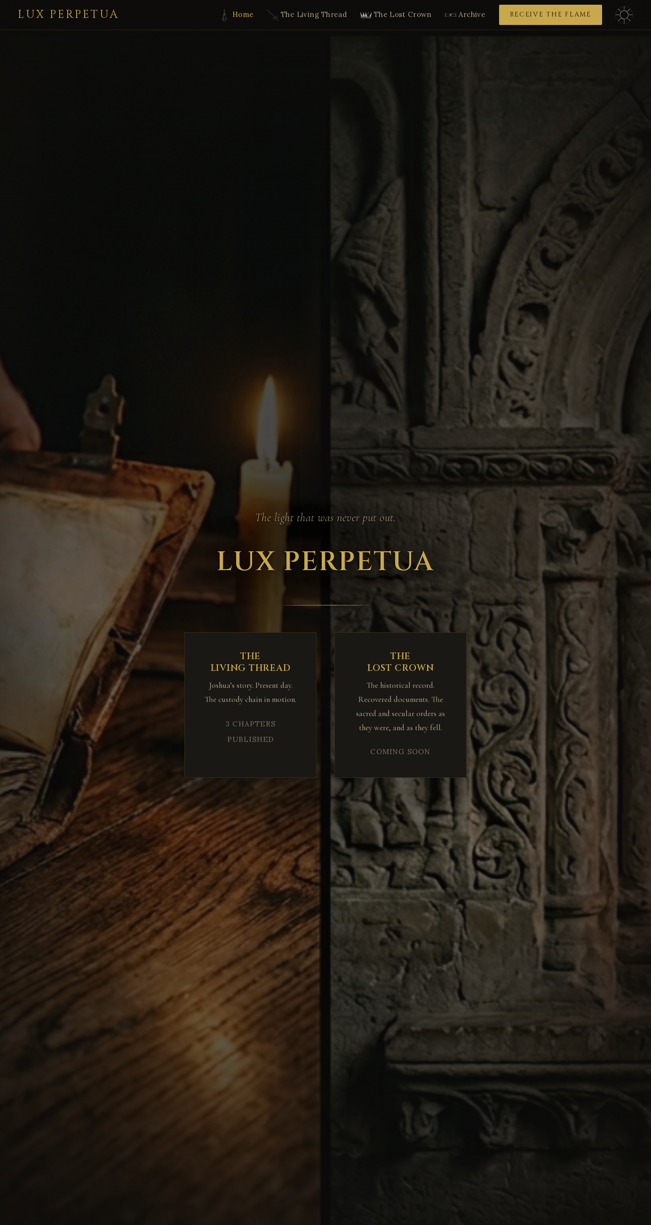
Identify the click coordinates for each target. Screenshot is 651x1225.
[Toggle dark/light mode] (624, 15)
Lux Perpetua (68, 14)
